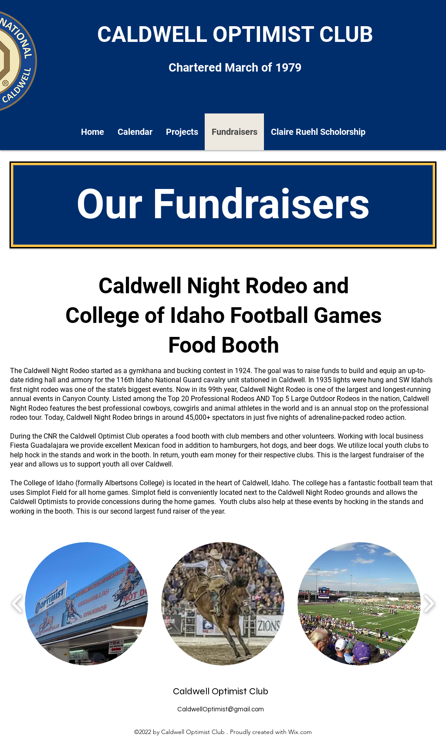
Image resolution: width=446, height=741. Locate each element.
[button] (86, 604)
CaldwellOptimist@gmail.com (220, 709)
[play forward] (429, 604)
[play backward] (17, 604)
